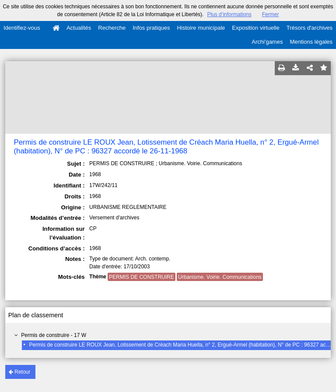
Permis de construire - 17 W (53, 335)
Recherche (112, 27)
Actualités (78, 27)
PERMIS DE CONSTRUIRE (141, 277)
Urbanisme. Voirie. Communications (220, 277)
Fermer (270, 14)
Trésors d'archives (309, 27)
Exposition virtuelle (255, 27)
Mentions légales (311, 41)
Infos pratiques (151, 27)
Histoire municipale (201, 27)
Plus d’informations (229, 14)
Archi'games (267, 41)
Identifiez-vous (22, 27)
